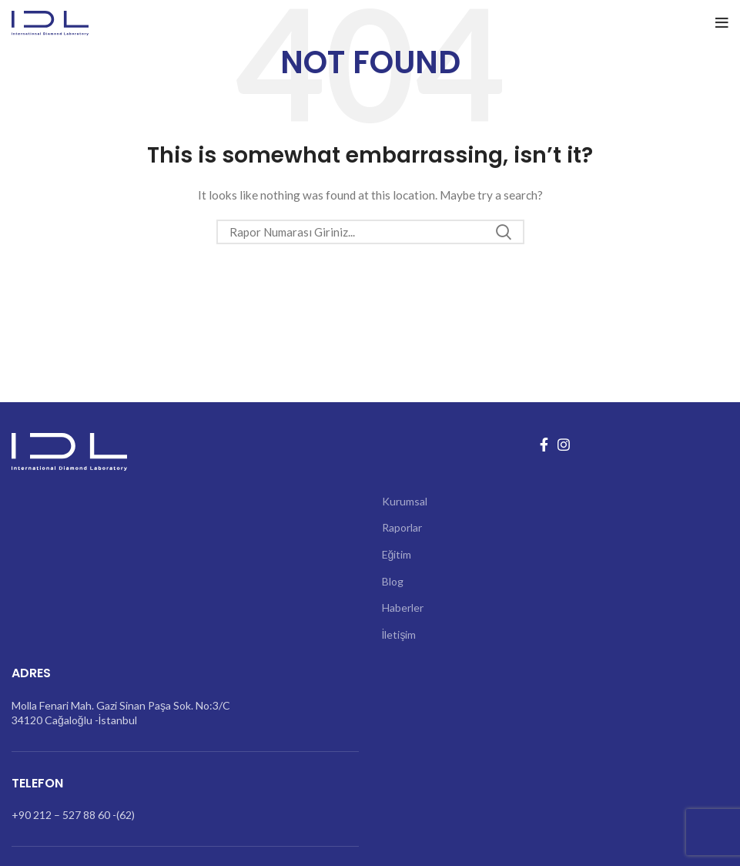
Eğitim (397, 554)
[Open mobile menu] (722, 23)
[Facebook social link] (544, 444)
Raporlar (402, 527)
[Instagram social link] (563, 444)
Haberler (403, 607)
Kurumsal (404, 501)
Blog (392, 581)
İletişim (399, 634)
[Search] (370, 232)
